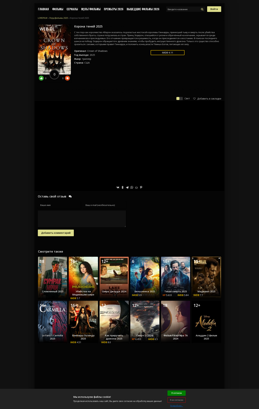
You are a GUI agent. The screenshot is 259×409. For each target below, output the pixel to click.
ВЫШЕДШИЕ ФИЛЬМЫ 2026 (143, 9)
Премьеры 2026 (113, 9)
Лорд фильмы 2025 (58, 18)
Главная (43, 9)
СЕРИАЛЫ (72, 9)
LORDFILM (42, 18)
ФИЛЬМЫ (57, 9)
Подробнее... (176, 405)
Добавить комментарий (56, 232)
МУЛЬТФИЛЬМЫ (91, 9)
